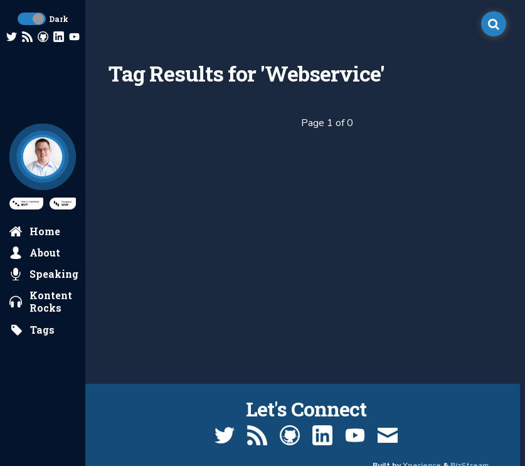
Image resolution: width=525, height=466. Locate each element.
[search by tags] (32, 330)
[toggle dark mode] (32, 19)
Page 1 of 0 (327, 123)
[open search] (493, 23)
